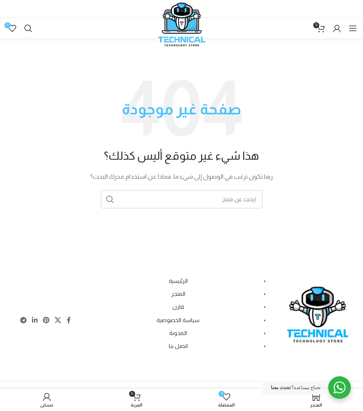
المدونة (178, 333)
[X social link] (58, 320)
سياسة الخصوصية (178, 320)
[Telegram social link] (23, 320)
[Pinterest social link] (46, 320)
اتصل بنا (178, 346)
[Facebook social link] (68, 320)
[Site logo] (181, 33)
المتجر (178, 294)
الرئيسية (178, 281)
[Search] (28, 28)
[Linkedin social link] (34, 320)
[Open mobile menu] (353, 28)
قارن (178, 307)
